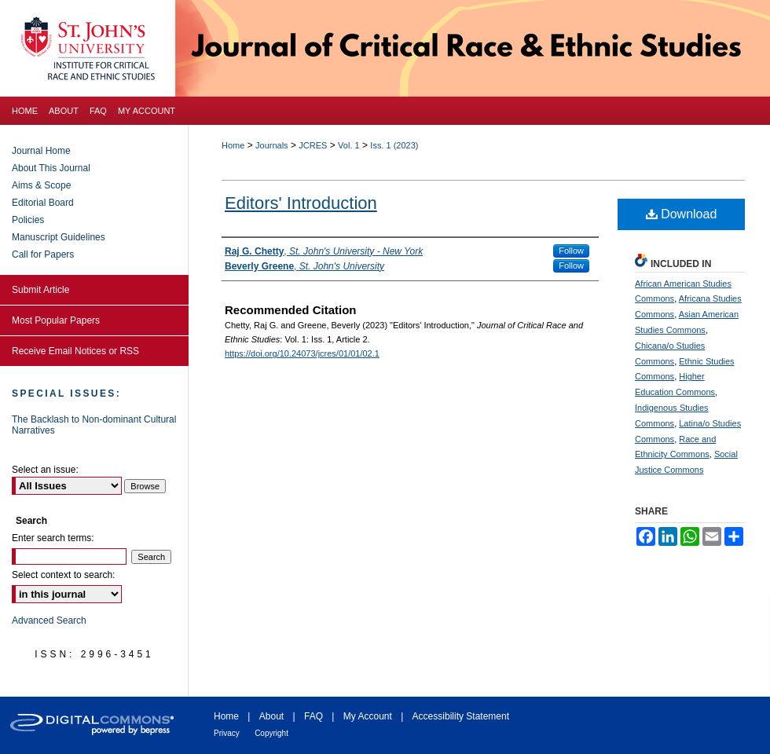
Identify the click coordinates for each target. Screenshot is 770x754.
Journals (271, 145)
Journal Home (41, 150)
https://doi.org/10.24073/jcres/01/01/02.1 (302, 353)
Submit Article (40, 289)
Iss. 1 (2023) (394, 145)
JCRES (313, 145)
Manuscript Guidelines (58, 237)
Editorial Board (43, 202)
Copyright (271, 733)
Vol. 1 (349, 145)
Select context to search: (63, 574)
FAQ (313, 716)
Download (681, 214)
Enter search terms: (53, 538)
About (271, 716)
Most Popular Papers (56, 320)
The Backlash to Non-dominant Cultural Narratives (94, 425)
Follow (571, 250)
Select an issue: (45, 469)
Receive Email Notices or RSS (75, 351)
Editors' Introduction (301, 203)
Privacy (227, 733)
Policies (28, 219)
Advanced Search (49, 620)
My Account (367, 716)
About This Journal (51, 168)
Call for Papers (43, 254)
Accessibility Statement (460, 716)
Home (233, 145)
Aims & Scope (41, 185)
